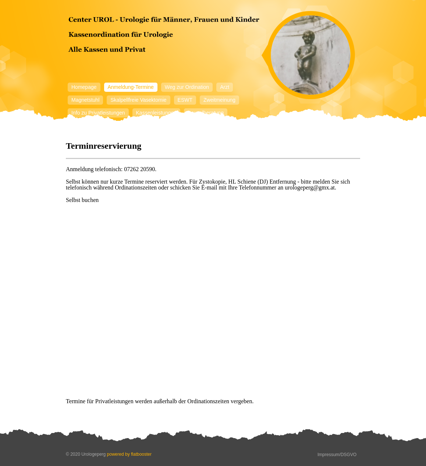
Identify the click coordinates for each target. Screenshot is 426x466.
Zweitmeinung (219, 100)
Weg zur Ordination (187, 87)
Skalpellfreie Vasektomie (138, 100)
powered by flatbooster (129, 454)
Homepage (84, 87)
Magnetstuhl (85, 100)
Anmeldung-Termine (131, 87)
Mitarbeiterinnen (89, 126)
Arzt (224, 87)
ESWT (185, 100)
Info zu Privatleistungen (98, 113)
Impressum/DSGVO (336, 454)
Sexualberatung (206, 113)
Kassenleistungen (156, 113)
